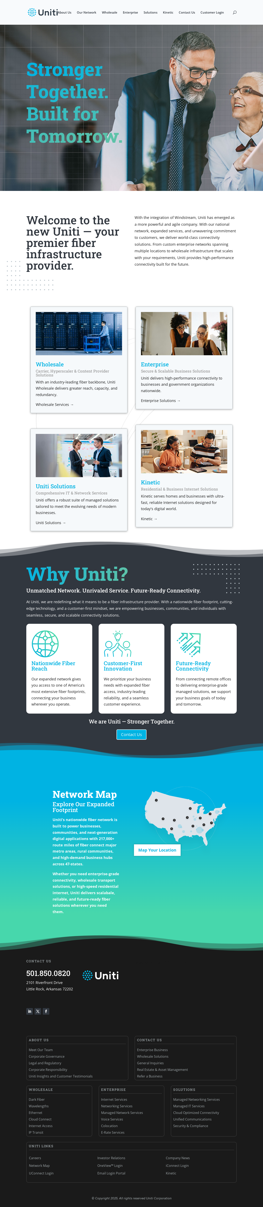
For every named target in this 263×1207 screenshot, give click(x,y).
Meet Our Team (41, 1050)
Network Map (39, 1165)
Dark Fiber (37, 1099)
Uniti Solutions (56, 486)
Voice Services (112, 1119)
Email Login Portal (111, 1173)
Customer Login (212, 12)
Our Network (86, 12)
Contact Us (187, 12)
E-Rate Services (113, 1132)
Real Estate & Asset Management (162, 1069)
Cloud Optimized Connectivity (196, 1112)
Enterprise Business (152, 1050)
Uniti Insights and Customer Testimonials (61, 1076)
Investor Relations (111, 1158)
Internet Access (41, 1126)
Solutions (150, 12)
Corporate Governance (47, 1056)
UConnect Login (41, 1173)
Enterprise (130, 12)
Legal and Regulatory (45, 1063)
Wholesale (109, 12)
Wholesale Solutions (152, 1056)
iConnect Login (177, 1165)
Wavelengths (39, 1106)
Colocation (109, 1126)
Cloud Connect (40, 1119)
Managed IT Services (189, 1106)
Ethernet (35, 1112)
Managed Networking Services (196, 1099)
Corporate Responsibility (48, 1069)
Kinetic (168, 12)
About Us (64, 12)
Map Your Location (157, 850)
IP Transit (36, 1132)
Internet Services (114, 1099)
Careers (35, 1158)
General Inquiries (150, 1063)
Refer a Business (150, 1076)
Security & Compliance (190, 1126)
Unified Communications (192, 1119)
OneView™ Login (110, 1165)
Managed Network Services (122, 1112)
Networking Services (117, 1106)
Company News (178, 1158)
